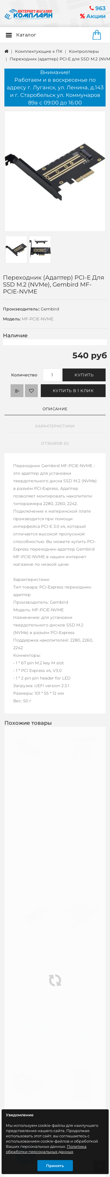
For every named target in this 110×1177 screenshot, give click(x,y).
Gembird (50, 309)
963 (97, 8)
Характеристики (55, 426)
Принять (55, 1165)
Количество (24, 375)
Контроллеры (84, 51)
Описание (55, 408)
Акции (93, 16)
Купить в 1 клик (73, 390)
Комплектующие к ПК (38, 51)
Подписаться (87, 1097)
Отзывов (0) (55, 443)
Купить (84, 375)
